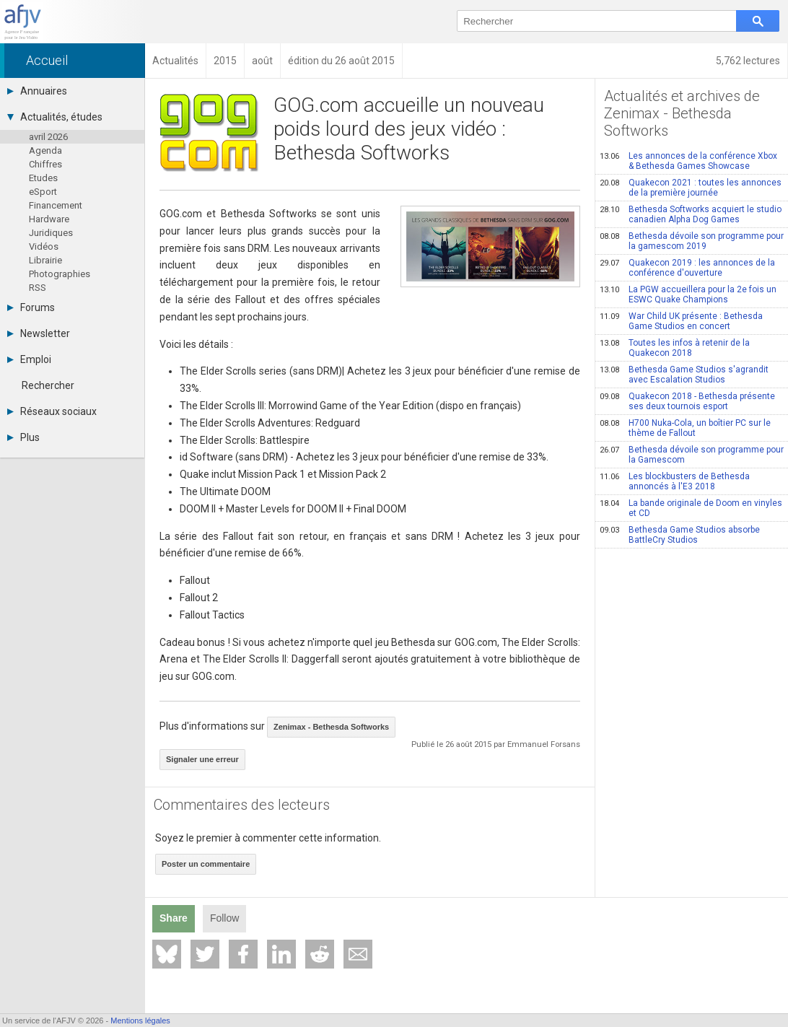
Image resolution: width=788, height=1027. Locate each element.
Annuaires (37, 91)
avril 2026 (48, 136)
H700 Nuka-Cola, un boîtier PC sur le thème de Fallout (685, 428)
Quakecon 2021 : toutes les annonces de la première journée (691, 188)
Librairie (45, 260)
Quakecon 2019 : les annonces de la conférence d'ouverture (687, 268)
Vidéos (43, 246)
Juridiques (51, 232)
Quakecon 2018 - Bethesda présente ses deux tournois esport (687, 401)
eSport (43, 191)
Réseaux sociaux (52, 411)
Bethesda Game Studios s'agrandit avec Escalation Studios (684, 374)
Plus (23, 437)
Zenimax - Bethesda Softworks (331, 726)
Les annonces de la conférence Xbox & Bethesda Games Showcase (688, 161)
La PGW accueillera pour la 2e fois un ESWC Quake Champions (688, 294)
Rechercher (48, 385)
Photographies (59, 273)
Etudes (43, 177)
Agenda (45, 150)
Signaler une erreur (202, 759)
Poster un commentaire (206, 864)
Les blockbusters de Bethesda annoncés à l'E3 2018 (675, 481)
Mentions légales (140, 1020)
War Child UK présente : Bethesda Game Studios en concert (681, 321)
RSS (37, 287)
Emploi (29, 359)
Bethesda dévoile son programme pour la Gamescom (692, 455)
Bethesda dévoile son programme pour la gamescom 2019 (692, 241)
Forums (31, 307)
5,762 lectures (748, 60)
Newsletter (38, 333)
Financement (55, 205)
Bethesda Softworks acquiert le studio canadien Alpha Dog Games (691, 214)
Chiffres (45, 164)
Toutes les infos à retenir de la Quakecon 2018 (675, 348)
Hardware (49, 219)
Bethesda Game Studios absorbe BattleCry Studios (680, 535)
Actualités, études (54, 117)
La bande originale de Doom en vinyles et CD (691, 508)
